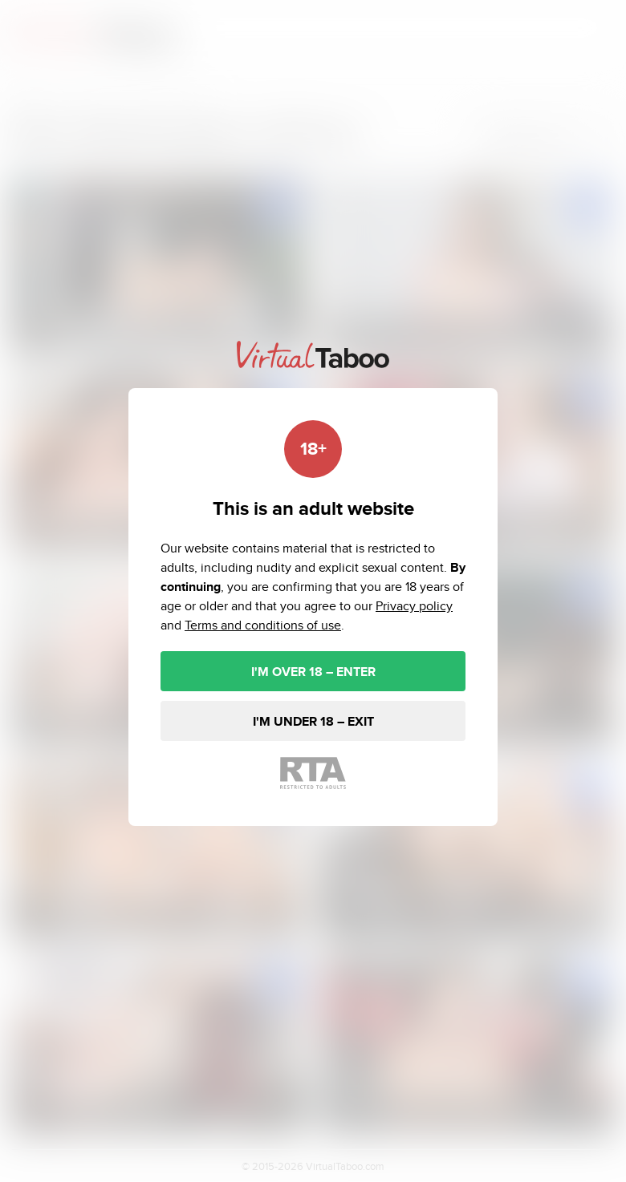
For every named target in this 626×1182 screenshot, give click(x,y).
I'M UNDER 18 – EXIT (313, 721)
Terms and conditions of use (263, 625)
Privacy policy (414, 606)
